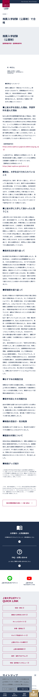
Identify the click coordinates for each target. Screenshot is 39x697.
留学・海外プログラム (19, 656)
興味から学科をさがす (19, 615)
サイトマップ (10, 675)
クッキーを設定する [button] (9, 689)
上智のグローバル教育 (19, 642)
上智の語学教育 (19, 649)
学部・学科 (19, 608)
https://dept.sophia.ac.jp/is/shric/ (15, 166)
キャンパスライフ (19, 622)
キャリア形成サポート (19, 635)
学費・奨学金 (19, 628)
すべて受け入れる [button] (23, 689)
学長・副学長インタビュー (19, 663)
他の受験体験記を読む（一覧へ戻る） (19, 503)
